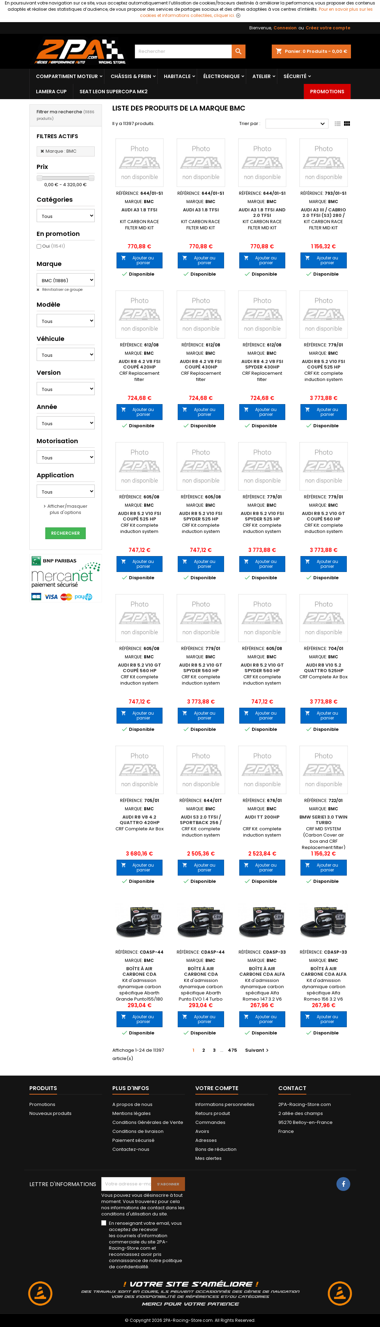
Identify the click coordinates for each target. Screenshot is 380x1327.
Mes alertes (208, 1158)
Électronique (221, 76)
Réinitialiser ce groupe (62, 289)
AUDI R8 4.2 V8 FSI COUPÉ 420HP (139, 364)
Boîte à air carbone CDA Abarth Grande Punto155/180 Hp (139, 977)
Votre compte (216, 1088)
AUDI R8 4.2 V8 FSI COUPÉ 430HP (201, 364)
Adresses (206, 1140)
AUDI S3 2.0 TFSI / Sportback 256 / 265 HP (201, 822)
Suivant (257, 1050)
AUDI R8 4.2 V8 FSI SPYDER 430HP (262, 364)
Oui (53, 246)
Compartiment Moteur (67, 76)
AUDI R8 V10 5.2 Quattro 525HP (323, 668)
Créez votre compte (328, 28)
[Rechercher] (190, 51)
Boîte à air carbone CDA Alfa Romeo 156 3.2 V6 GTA (323, 977)
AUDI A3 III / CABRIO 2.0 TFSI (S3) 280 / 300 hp (323, 215)
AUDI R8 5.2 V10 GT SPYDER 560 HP (200, 668)
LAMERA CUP (51, 91)
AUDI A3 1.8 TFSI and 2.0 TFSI (262, 213)
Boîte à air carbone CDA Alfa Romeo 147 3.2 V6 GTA (262, 977)
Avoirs (202, 1131)
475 (232, 1050)
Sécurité (295, 76)
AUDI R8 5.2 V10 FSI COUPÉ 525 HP (323, 364)
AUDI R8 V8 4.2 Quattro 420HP (139, 820)
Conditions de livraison (138, 1131)
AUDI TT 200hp (262, 817)
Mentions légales (131, 1113)
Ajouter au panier (137, 260)
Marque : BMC (61, 151)
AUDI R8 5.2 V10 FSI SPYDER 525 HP (200, 516)
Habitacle (177, 76)
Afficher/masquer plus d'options (67, 509)
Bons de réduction (216, 1149)
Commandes (210, 1122)
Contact (292, 1088)
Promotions (327, 91)
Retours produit (212, 1113)
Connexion (285, 28)
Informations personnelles (224, 1104)
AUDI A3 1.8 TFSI (139, 210)
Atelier (261, 76)
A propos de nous (132, 1104)
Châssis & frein (131, 76)
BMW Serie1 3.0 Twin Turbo (323, 820)
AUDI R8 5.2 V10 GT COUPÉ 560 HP (323, 516)
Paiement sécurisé (133, 1140)
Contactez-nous (130, 1149)
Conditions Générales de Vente (147, 1122)
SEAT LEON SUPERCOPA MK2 (114, 91)
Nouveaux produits (50, 1113)
